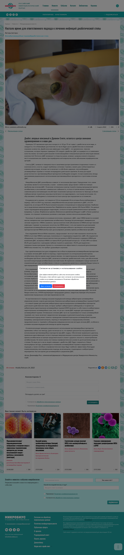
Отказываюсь (59, 286)
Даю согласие (46, 286)
